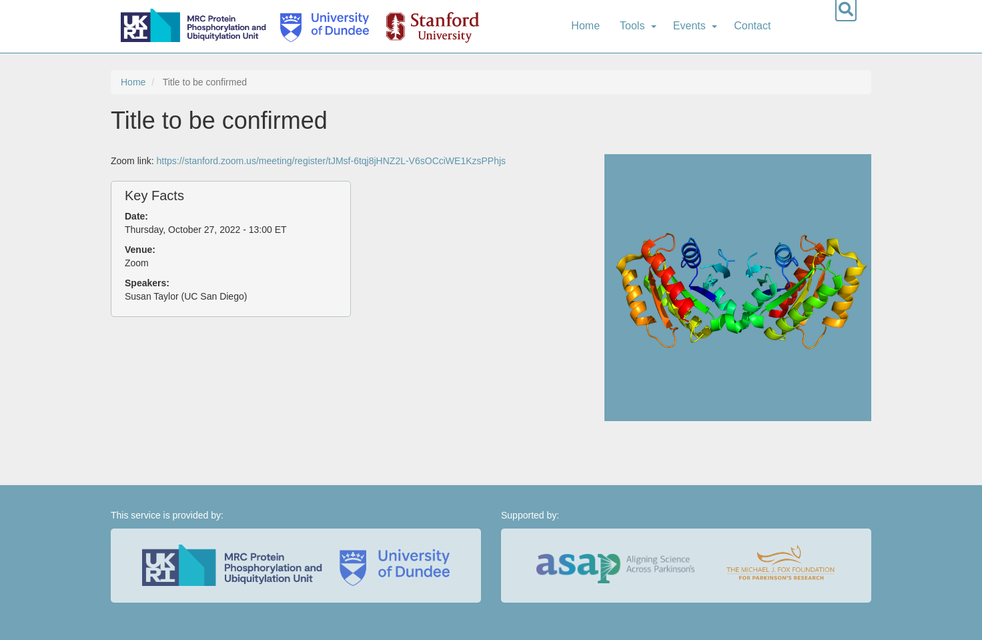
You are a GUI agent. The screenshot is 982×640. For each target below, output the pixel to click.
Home (585, 25)
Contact (752, 25)
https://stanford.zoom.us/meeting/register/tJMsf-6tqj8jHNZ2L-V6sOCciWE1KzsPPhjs (331, 160)
